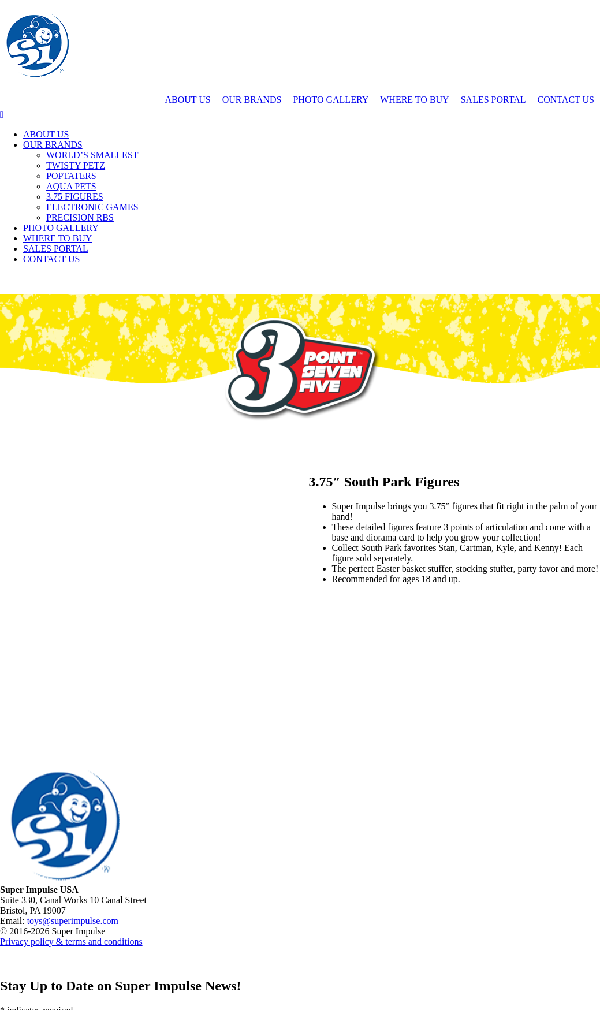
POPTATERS (71, 176)
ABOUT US (187, 100)
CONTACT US (566, 100)
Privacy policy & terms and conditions (71, 941)
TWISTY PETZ (75, 165)
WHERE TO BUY (414, 100)
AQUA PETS (71, 186)
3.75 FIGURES (74, 197)
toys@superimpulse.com (72, 921)
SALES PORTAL (493, 100)
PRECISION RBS (80, 217)
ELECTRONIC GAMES (92, 207)
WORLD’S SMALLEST (92, 155)
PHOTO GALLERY (330, 100)
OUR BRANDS (252, 100)
